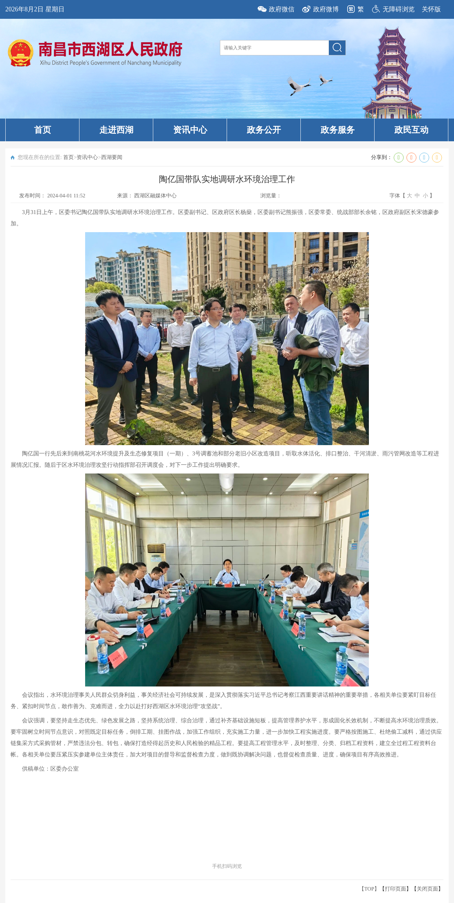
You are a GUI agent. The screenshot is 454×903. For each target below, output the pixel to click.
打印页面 (395, 889)
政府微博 (326, 9)
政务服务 (338, 130)
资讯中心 (190, 130)
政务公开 (264, 130)
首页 (42, 130)
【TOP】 (369, 889)
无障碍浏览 (399, 9)
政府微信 (281, 9)
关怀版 (431, 9)
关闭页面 (427, 889)
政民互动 (411, 130)
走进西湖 (116, 130)
